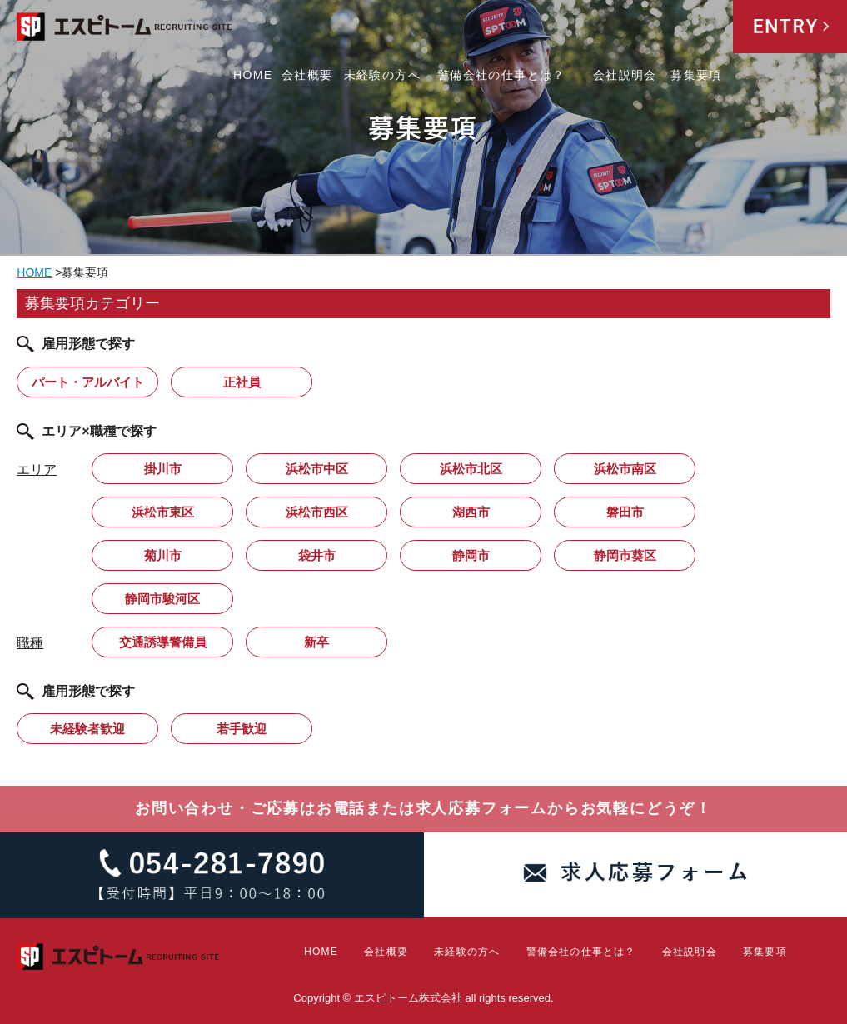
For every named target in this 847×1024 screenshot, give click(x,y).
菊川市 (163, 555)
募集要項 (696, 75)
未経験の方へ (382, 75)
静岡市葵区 (625, 555)
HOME (253, 75)
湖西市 (471, 512)
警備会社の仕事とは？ (501, 75)
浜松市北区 (471, 469)
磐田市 (625, 512)
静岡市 (471, 555)
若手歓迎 (242, 729)
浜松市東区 (163, 512)
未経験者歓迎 (87, 729)
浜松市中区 (317, 469)
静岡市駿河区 (162, 599)
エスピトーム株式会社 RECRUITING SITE (125, 29)
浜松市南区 (625, 469)
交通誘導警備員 (163, 642)
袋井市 (317, 555)
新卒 (316, 642)
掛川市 (163, 469)
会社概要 (307, 75)
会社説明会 (625, 75)
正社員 (242, 382)
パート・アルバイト (88, 382)
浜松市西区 (317, 512)
